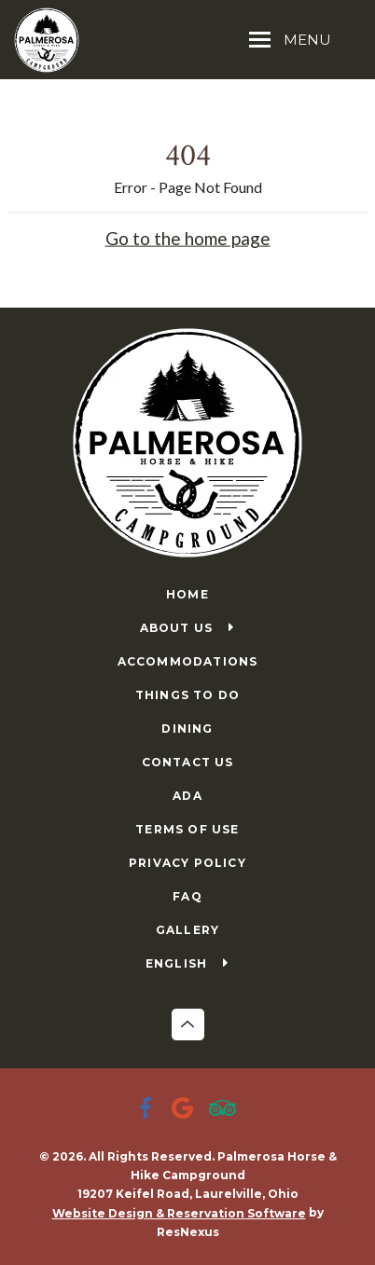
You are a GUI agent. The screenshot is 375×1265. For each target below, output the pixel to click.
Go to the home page (188, 237)
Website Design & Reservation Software (179, 1213)
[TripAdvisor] (225, 1110)
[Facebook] (149, 1110)
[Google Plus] (187, 1110)
